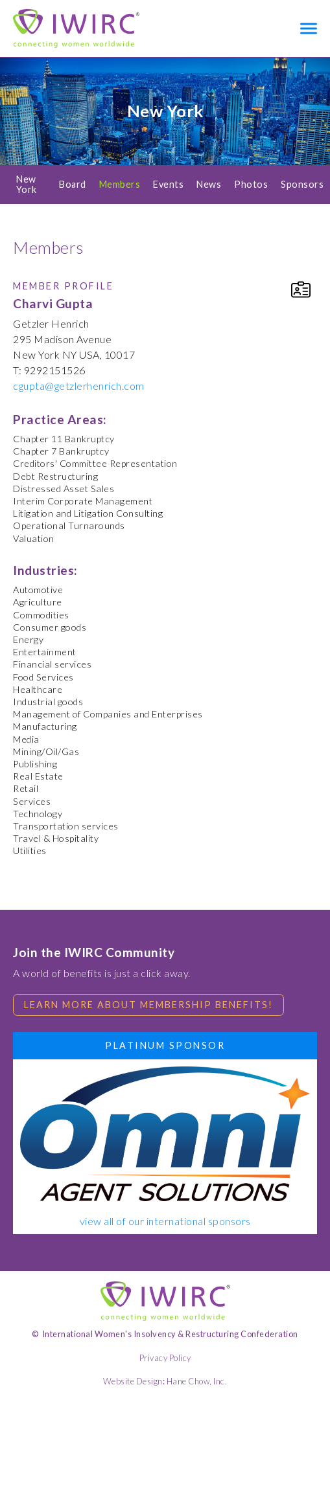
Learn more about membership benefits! (148, 1004)
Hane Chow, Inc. (197, 1381)
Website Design (133, 1381)
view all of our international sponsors (165, 1221)
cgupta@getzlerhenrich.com (79, 385)
